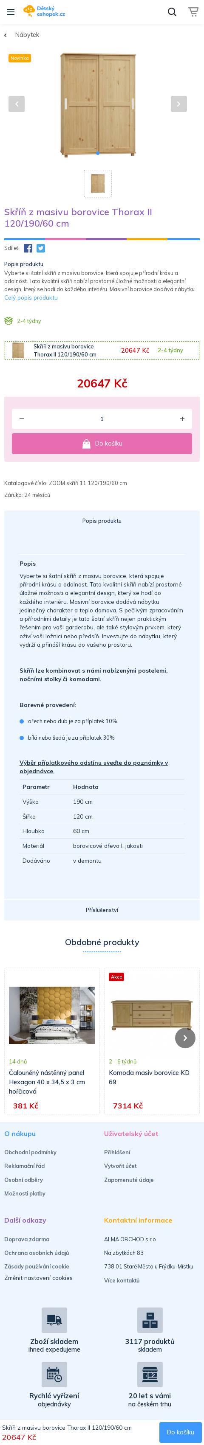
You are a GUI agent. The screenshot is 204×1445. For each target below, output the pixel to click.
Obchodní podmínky (30, 1152)
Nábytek (27, 35)
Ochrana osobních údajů (36, 1252)
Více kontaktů (122, 1280)
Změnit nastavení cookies (38, 1277)
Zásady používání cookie (36, 1266)
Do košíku (102, 444)
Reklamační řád (24, 1165)
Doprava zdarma (26, 1239)
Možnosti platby (24, 1193)
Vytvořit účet (120, 1165)
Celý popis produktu (31, 297)
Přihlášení (117, 1152)
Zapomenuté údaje (129, 1179)
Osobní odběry (23, 1179)
